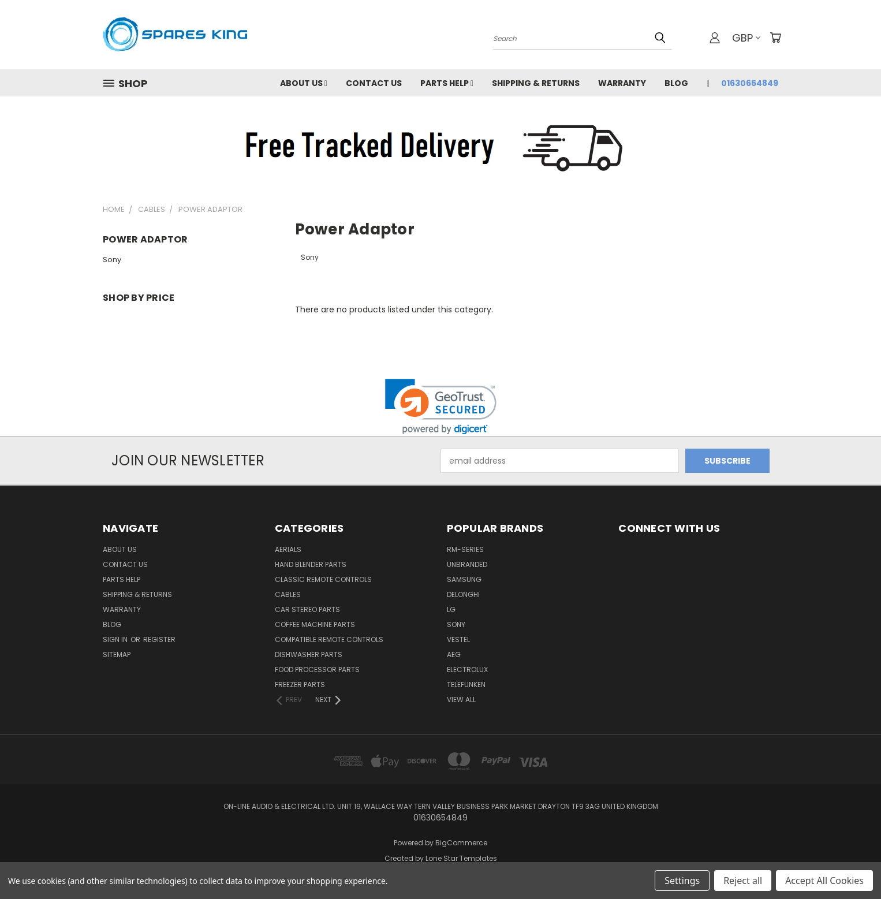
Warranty (622, 83)
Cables (288, 594)
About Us (303, 83)
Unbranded (467, 564)
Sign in (116, 639)
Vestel (458, 639)
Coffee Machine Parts (315, 624)
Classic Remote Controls (323, 579)
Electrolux (467, 669)
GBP (746, 38)
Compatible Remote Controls (329, 639)
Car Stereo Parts (307, 609)
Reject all (742, 880)
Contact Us (374, 83)
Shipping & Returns (536, 83)
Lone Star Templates (461, 858)
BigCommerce (461, 843)
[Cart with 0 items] (775, 37)
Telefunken (466, 684)
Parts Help (446, 83)
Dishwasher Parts (308, 654)
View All (461, 699)
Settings (682, 880)
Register (159, 639)
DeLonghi (463, 594)
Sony (112, 259)
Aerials (288, 549)
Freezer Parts (300, 684)
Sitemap (116, 654)
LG (451, 609)
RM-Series (465, 549)
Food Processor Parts (317, 669)
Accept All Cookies (824, 880)
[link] (441, 407)
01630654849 (749, 83)
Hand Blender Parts (310, 564)
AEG (454, 654)
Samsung (464, 579)
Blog (676, 83)
